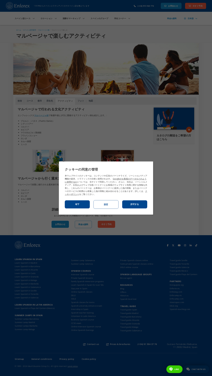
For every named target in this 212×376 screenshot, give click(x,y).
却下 (77, 204)
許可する (135, 204)
